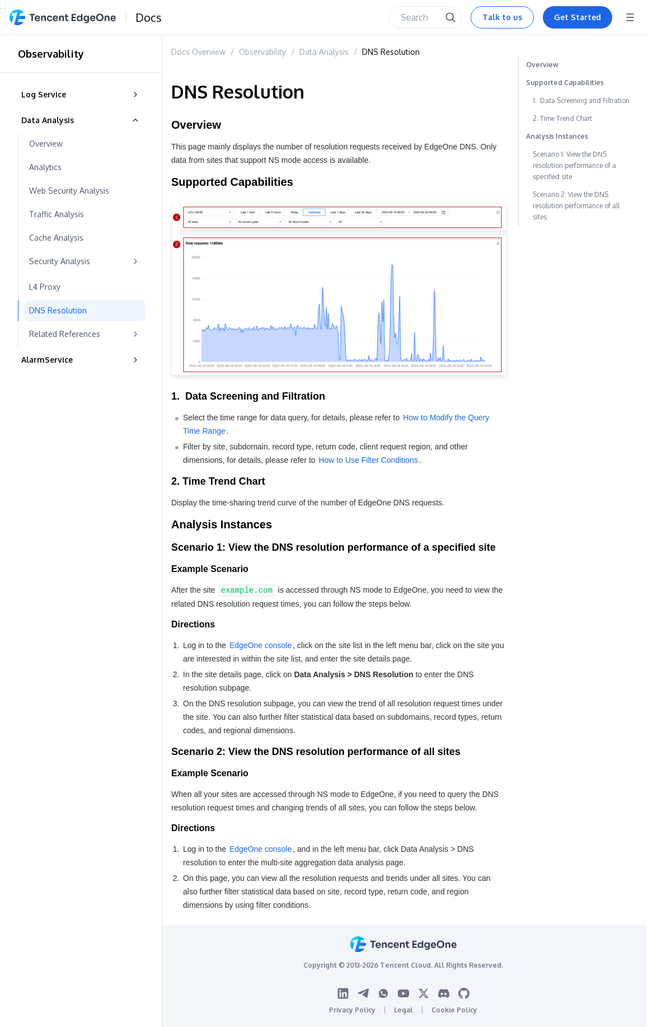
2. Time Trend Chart (562, 118)
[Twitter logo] (423, 993)
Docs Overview (198, 52)
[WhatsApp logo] (383, 993)
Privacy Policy (352, 1010)
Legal (403, 1010)
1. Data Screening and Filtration (581, 100)
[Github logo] (463, 993)
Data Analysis (324, 52)
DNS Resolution (391, 52)
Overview (542, 64)
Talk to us (502, 17)
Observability (262, 52)
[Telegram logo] (363, 993)
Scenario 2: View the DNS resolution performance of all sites (577, 205)
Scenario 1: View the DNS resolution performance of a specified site (575, 165)
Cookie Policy (454, 1010)
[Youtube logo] (403, 993)
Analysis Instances (557, 136)
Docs (148, 17)
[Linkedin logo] (343, 993)
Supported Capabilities (565, 82)
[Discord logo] (443, 993)
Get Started (577, 17)
